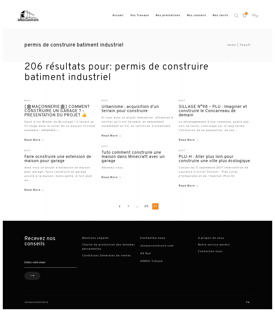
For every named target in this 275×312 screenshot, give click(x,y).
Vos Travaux (139, 15)
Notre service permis (214, 245)
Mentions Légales (95, 238)
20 (146, 206)
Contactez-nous (210, 251)
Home (232, 45)
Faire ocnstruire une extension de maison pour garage (57, 159)
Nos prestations (168, 15)
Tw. (248, 302)
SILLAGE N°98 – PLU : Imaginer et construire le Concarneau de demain (213, 111)
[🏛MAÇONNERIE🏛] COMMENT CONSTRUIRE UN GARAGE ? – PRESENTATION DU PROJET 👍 (57, 111)
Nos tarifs (220, 15)
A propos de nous (211, 238)
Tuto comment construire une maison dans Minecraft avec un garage (133, 157)
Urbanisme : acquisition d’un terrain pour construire (130, 109)
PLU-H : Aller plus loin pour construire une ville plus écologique (214, 159)
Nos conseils (196, 15)
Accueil (118, 15)
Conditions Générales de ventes (106, 255)
